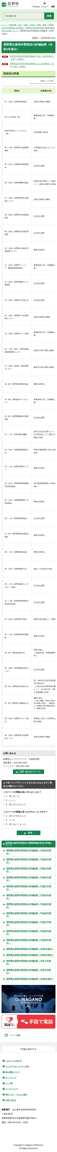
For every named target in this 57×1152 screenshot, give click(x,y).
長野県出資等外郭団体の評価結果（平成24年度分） (28, 896)
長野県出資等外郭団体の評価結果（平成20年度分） (28, 861)
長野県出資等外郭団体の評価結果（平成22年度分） (28, 879)
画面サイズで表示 (47, 81)
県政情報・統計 (15, 25)
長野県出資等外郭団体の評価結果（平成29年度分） (28, 941)
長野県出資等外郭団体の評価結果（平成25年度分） (28, 905)
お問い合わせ (10, 1100)
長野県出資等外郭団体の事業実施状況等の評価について (28, 844)
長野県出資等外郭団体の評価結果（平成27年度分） (28, 923)
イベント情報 (14, 1035)
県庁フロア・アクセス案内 (16, 1095)
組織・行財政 (29, 25)
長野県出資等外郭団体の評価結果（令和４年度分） (28, 962)
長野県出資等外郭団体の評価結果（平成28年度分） (28, 932)
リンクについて (11, 1089)
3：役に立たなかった (16, 804)
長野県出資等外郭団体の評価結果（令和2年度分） (30, 949)
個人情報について (12, 1072)
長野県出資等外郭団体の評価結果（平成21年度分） (28, 870)
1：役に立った (13, 796)
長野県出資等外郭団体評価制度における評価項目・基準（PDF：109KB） (32, 65)
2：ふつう (11, 800)
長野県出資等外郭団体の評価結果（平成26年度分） (28, 914)
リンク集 (9, 1083)
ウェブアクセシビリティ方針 (17, 1066)
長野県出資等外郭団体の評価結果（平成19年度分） (28, 852)
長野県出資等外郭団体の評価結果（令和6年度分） (30, 979)
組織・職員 (41, 25)
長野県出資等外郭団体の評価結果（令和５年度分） (28, 971)
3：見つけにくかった (16, 824)
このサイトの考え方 (13, 1061)
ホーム (4, 25)
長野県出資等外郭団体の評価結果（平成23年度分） (28, 888)
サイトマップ (10, 1078)
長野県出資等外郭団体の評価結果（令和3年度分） (30, 955)
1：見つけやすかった (16, 816)
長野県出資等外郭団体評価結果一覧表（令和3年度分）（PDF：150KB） (32, 57)
